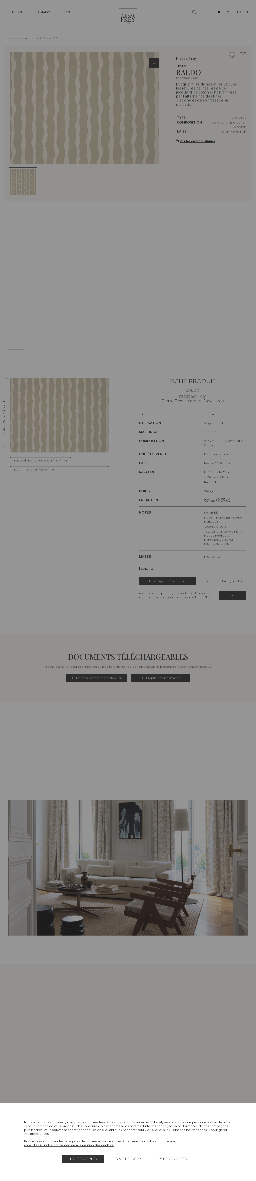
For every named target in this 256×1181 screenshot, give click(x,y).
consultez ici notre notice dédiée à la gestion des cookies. (69, 1145)
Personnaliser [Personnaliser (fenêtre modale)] (172, 1159)
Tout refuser (128, 1159)
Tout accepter (83, 1159)
